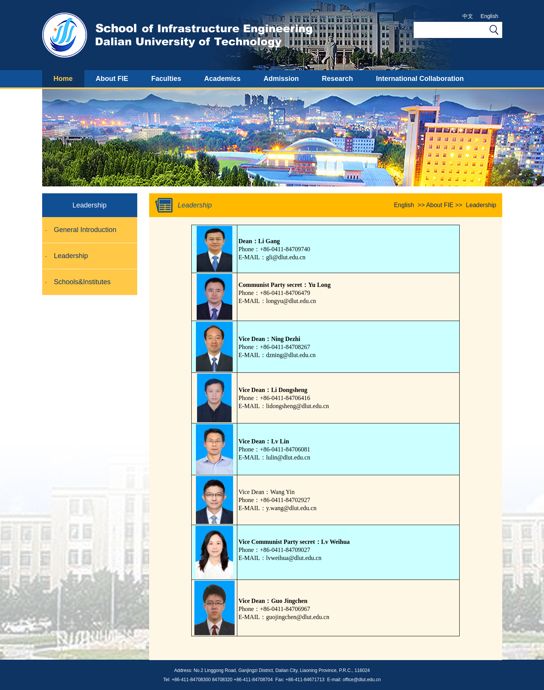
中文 (467, 16)
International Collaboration (420, 78)
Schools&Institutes (82, 282)
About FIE (112, 78)
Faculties (166, 78)
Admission (281, 78)
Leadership (71, 256)
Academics (222, 78)
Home (63, 78)
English (489, 16)
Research (337, 78)
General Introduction (85, 230)
